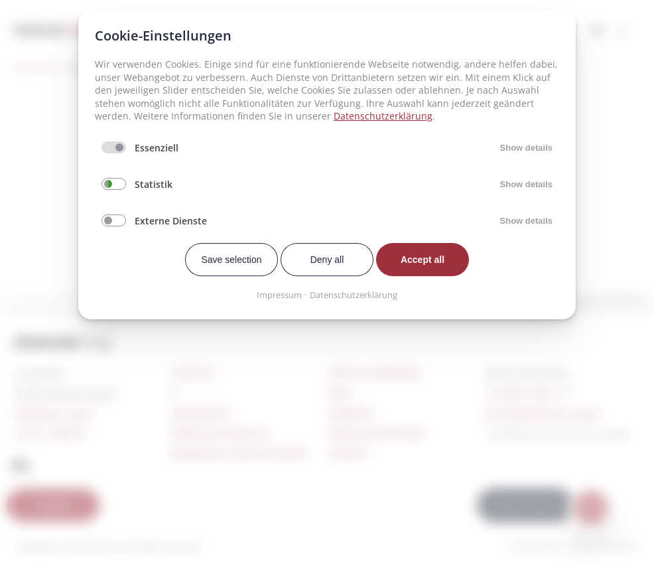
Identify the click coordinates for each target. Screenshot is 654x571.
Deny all (327, 259)
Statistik (153, 184)
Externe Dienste (171, 220)
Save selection (231, 259)
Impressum (279, 295)
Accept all (422, 259)
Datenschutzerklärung (383, 116)
